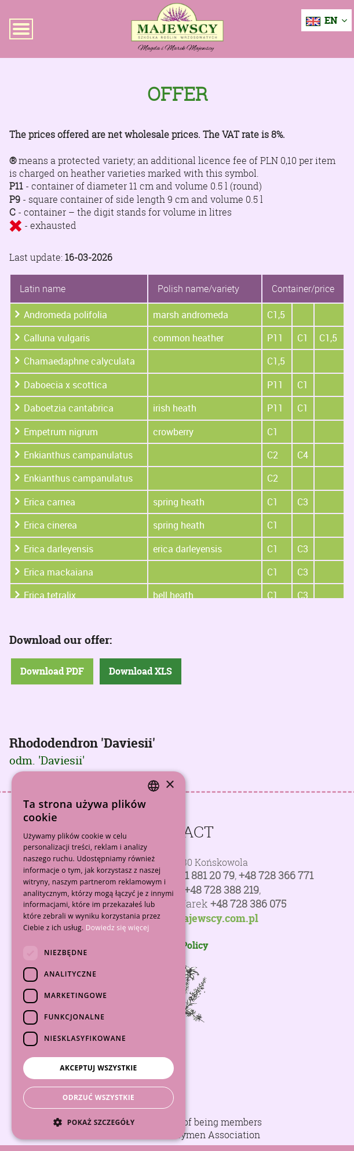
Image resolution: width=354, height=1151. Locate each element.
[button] (98, 1122)
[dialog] (98, 955)
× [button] (169, 785)
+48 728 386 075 (248, 903)
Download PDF (52, 671)
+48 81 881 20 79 (197, 875)
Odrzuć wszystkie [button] (98, 1097)
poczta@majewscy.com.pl (195, 919)
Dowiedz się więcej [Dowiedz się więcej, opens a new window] (117, 928)
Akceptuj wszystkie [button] (98, 1068)
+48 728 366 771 (276, 875)
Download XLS (140, 671)
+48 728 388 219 (221, 890)
